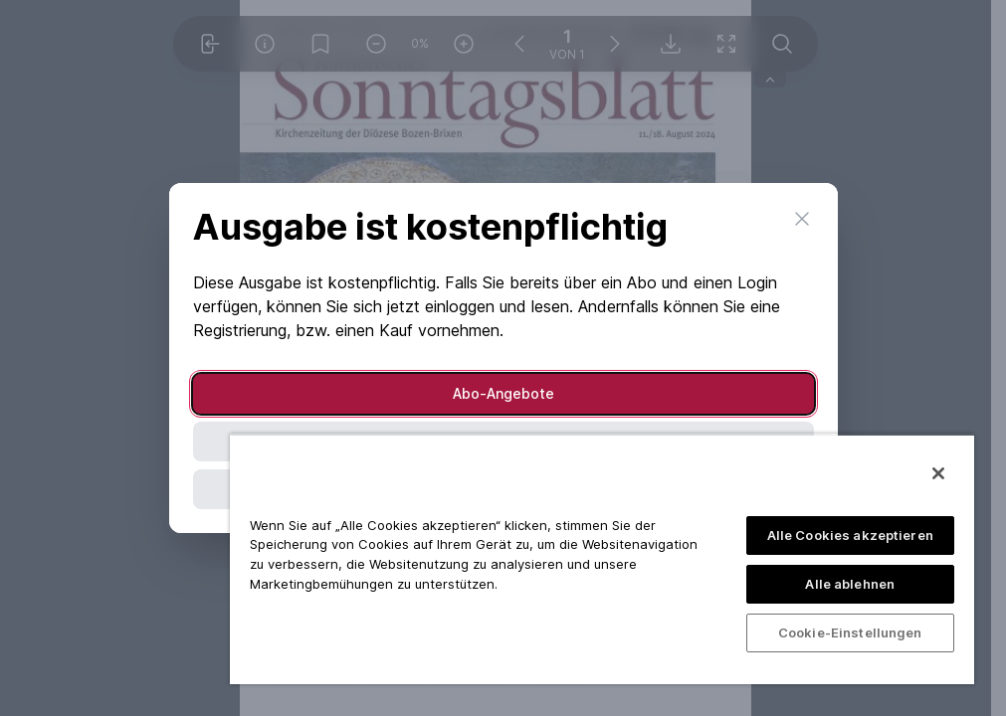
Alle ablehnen (850, 584)
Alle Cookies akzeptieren (850, 535)
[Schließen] (938, 473)
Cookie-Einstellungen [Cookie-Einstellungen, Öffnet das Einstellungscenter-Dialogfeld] (850, 632)
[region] (602, 559)
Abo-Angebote (503, 393)
